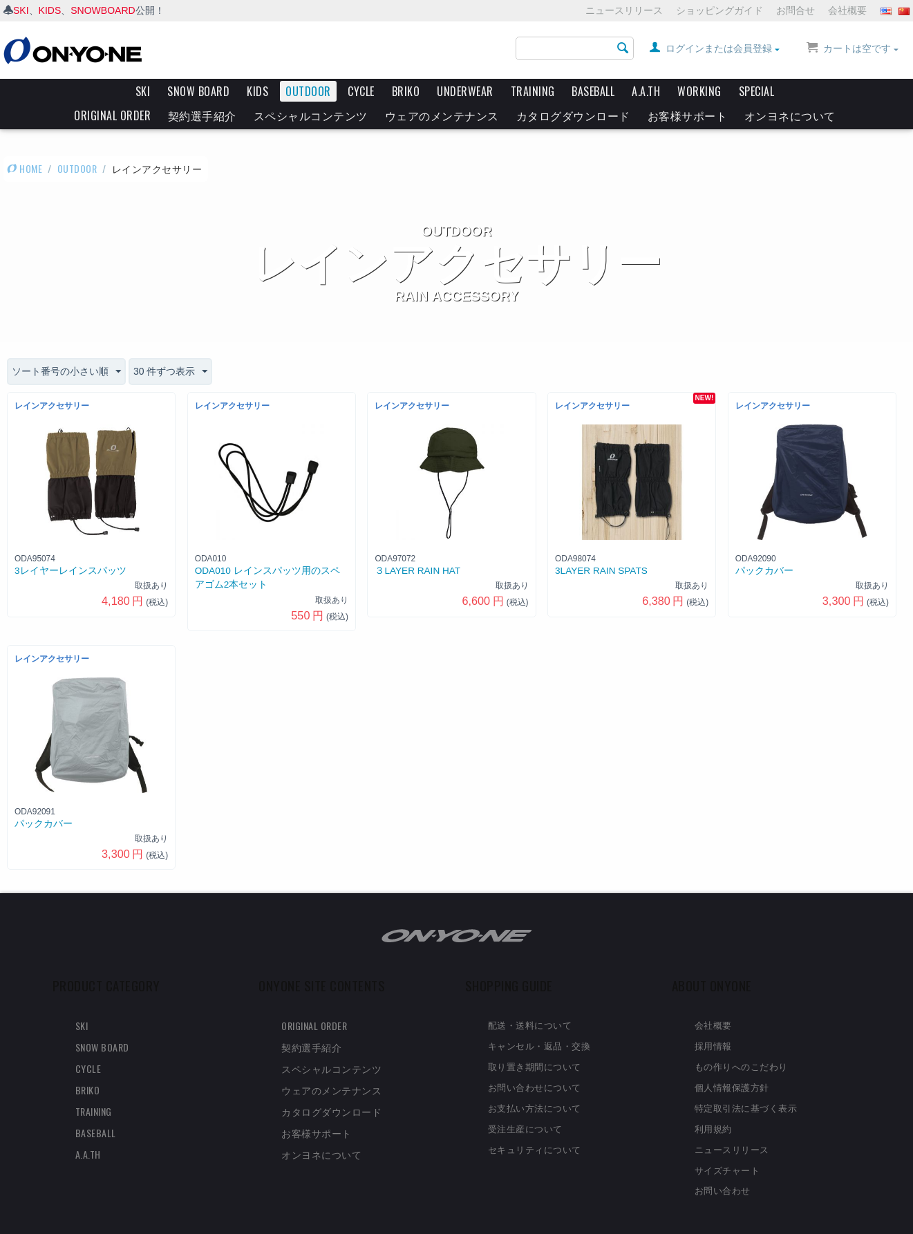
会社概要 (847, 10)
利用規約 (713, 1104)
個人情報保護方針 (732, 1062)
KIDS (50, 10)
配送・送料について (530, 1000)
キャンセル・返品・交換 (539, 1021)
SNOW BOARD (198, 91)
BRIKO (406, 91)
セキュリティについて (534, 1125)
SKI (21, 10)
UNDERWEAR (465, 91)
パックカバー (764, 546)
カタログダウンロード (573, 115)
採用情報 (713, 1021)
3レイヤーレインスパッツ (70, 546)
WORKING (699, 91)
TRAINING (533, 91)
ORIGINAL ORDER (112, 115)
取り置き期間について (534, 1042)
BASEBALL (593, 91)
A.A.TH (646, 91)
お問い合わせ (723, 1165)
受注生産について (525, 1104)
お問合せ (795, 10)
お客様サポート (688, 115)
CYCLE (361, 91)
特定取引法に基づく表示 (746, 1083)
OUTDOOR (308, 91)
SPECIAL (757, 91)
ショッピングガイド (719, 10)
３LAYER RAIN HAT (417, 546)
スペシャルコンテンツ (311, 115)
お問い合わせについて (534, 1062)
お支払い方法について (534, 1083)
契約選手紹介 (202, 115)
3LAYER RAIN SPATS (601, 546)
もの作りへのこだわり (741, 1042)
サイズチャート (727, 1145)
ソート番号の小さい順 (66, 348)
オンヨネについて (790, 115)
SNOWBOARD (102, 10)
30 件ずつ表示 (170, 348)
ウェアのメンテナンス (442, 115)
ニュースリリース (624, 10)
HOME (24, 144)
